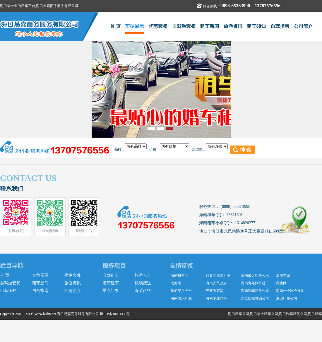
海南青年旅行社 (253, 283)
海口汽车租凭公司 (293, 314)
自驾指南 (279, 26)
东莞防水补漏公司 (255, 298)
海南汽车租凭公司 (255, 291)
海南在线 (283, 275)
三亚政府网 (214, 291)
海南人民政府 (216, 283)
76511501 (234, 215)
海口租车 (315, 314)
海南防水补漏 (181, 298)
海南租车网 (179, 275)
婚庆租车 (110, 283)
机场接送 (143, 283)
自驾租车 (110, 275)
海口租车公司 (238, 314)
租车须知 (256, 26)
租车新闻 (209, 26)
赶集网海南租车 (218, 275)
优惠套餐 (158, 26)
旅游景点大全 (181, 291)
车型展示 (134, 26)
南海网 (176, 283)
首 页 (115, 26)
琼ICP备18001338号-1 (116, 314)
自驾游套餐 (184, 26)
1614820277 (244, 223)
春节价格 (143, 290)
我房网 (281, 283)
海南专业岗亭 (216, 298)
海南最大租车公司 (255, 275)
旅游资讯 (233, 26)
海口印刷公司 (286, 298)
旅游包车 (143, 275)
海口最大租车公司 (264, 314)
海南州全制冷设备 (290, 291)
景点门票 (110, 290)
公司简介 (303, 26)
